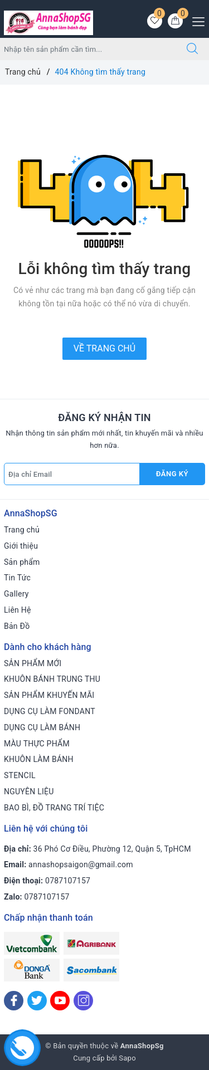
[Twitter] (37, 1000)
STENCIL (20, 775)
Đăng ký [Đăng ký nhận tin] (172, 474)
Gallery (16, 593)
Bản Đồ (17, 626)
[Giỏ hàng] (175, 20)
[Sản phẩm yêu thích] (154, 20)
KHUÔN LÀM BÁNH (39, 759)
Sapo (127, 1058)
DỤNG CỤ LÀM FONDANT (49, 711)
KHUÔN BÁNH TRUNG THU (52, 679)
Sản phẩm (22, 562)
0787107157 (67, 880)
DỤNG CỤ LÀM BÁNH (42, 727)
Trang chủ (22, 529)
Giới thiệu (21, 545)
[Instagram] (83, 1000)
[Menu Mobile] (195, 20)
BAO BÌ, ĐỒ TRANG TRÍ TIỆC (54, 807)
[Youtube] (60, 1000)
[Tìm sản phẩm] (88, 49)
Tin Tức (17, 577)
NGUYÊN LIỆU (29, 791)
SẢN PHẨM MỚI (32, 663)
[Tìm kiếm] (192, 49)
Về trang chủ (104, 348)
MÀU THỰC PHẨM (37, 743)
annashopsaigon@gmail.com (80, 864)
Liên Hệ (17, 609)
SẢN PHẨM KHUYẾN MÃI (49, 695)
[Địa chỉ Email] (72, 474)
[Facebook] (13, 1000)
